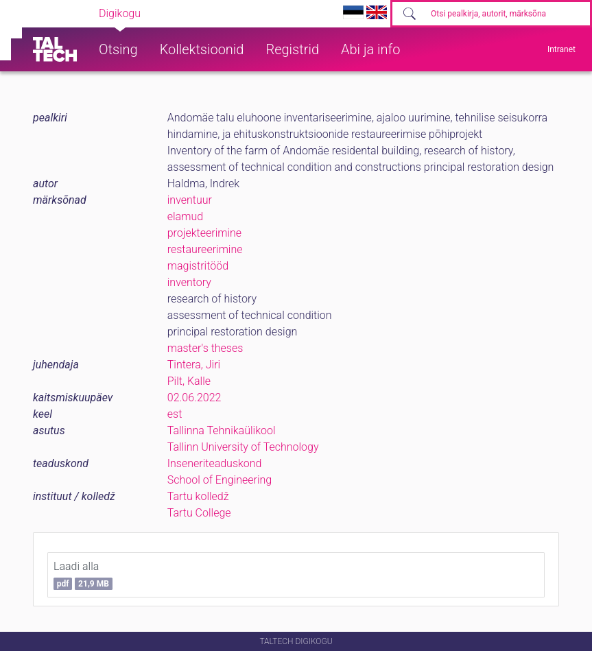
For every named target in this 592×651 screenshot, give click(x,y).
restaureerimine (205, 249)
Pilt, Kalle (189, 381)
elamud (185, 216)
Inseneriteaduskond (214, 463)
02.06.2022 (194, 397)
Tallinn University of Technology (243, 446)
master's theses (205, 348)
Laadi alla (83, 575)
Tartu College (199, 512)
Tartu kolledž (198, 496)
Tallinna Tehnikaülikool (221, 430)
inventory (189, 282)
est (174, 414)
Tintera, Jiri (193, 364)
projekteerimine (204, 232)
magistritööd (197, 265)
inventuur (189, 199)
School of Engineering (219, 479)
